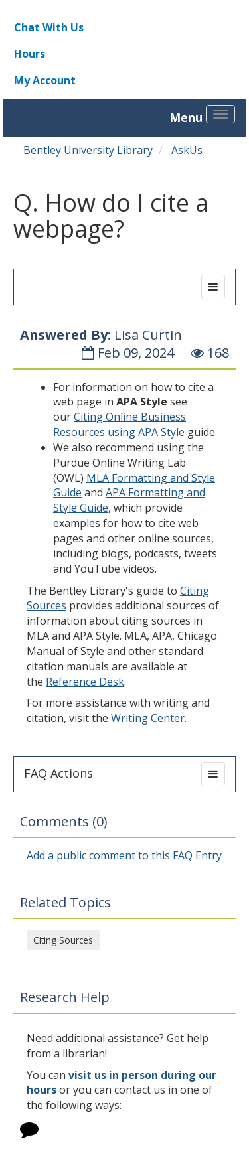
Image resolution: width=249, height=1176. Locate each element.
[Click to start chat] (29, 1131)
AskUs (187, 150)
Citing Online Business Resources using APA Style (119, 424)
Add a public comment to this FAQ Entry (124, 855)
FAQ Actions (58, 773)
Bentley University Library (88, 150)
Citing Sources (63, 940)
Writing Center (148, 718)
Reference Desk (85, 681)
